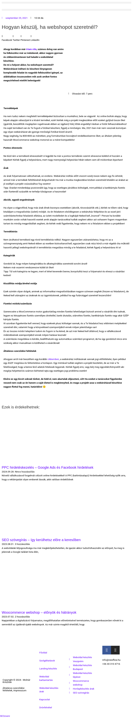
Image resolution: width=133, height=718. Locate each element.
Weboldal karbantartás (46, 678)
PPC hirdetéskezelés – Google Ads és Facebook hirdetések (47, 467)
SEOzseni (5, 716)
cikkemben (53, 359)
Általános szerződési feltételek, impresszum (14, 689)
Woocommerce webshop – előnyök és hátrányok (39, 612)
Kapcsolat (44, 699)
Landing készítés (48, 668)
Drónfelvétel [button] (45, 707)
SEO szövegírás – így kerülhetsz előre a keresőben (41, 540)
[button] (66, 3)
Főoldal (43, 652)
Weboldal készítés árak (48, 690)
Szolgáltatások (47, 660)
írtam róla (31, 49)
